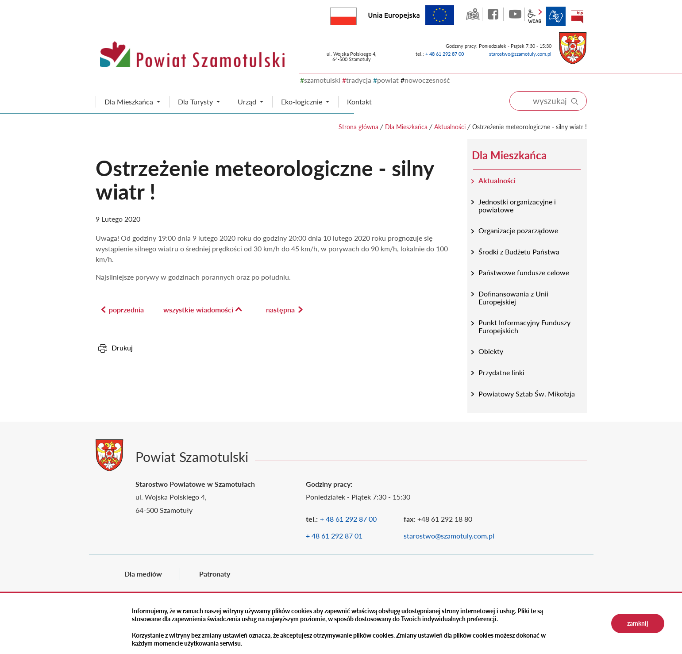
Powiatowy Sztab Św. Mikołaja (526, 393)
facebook (494, 14)
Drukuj (122, 347)
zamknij (637, 623)
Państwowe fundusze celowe (523, 272)
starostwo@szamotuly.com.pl (520, 54)
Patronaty (214, 573)
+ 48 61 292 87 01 (334, 535)
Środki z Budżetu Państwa (518, 251)
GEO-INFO (472, 14)
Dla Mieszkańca (406, 127)
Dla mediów (143, 573)
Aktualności (450, 127)
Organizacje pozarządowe (518, 230)
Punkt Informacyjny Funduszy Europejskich (524, 326)
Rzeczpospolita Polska (356, 14)
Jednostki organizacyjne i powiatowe (517, 205)
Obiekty (490, 351)
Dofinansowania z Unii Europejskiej (513, 297)
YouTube (515, 14)
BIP (577, 16)
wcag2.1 (534, 16)
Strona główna (358, 127)
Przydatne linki (501, 372)
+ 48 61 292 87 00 (444, 54)
